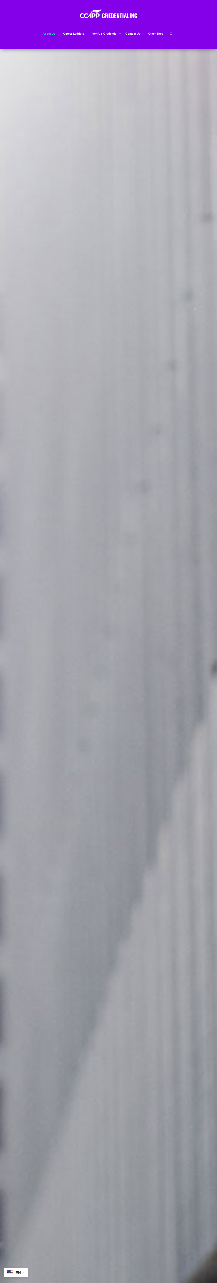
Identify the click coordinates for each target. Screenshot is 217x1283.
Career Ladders (73, 33)
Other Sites (155, 33)
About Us (49, 33)
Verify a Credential (104, 33)
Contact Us (132, 33)
